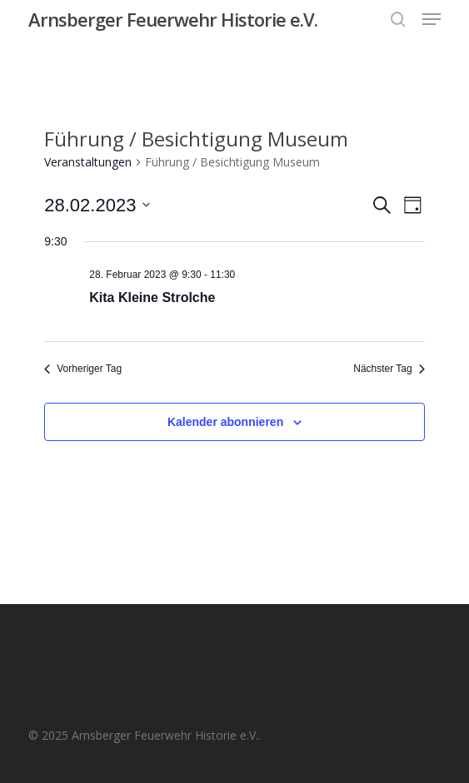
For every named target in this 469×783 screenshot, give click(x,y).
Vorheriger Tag (83, 368)
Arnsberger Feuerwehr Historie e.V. (172, 19)
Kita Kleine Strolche (152, 297)
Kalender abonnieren (225, 422)
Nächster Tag (388, 368)
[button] (431, 19)
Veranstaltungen (88, 162)
